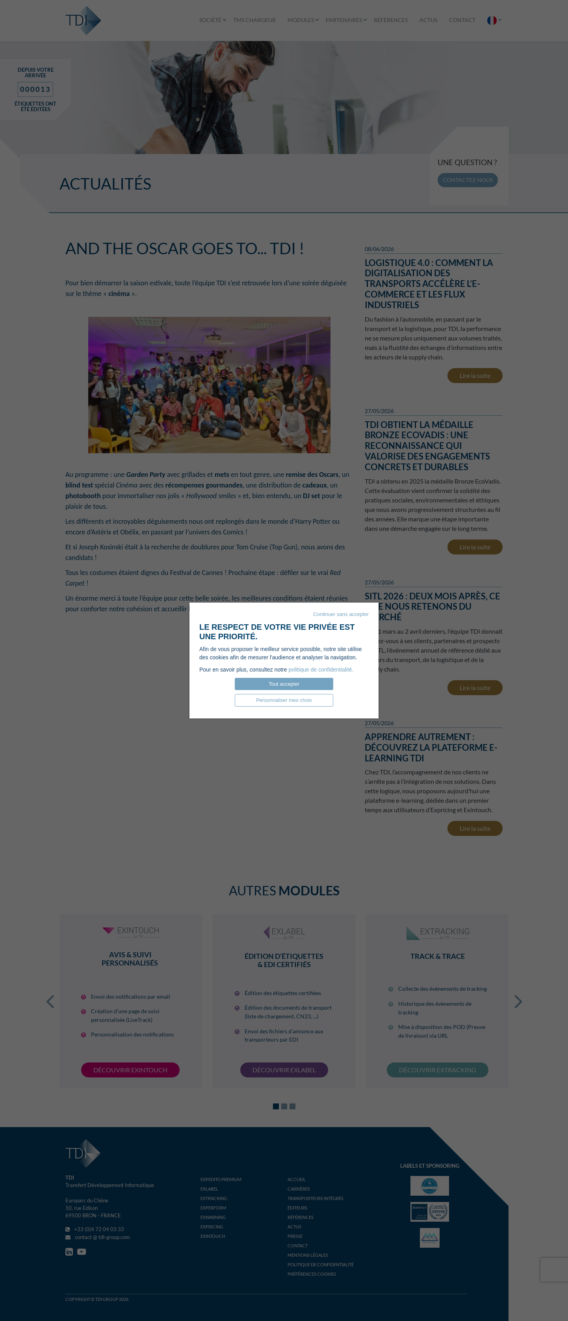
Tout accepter (284, 684)
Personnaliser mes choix (284, 700)
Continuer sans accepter (341, 614)
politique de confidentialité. (320, 669)
